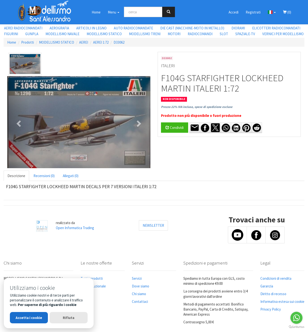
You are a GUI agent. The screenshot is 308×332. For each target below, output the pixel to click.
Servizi (137, 278)
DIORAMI (238, 28)
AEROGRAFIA (59, 28)
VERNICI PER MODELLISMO (283, 34)
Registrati (253, 12)
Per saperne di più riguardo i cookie (47, 304)
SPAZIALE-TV (245, 34)
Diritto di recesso (273, 294)
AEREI (83, 42)
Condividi (175, 127)
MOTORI (174, 34)
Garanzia (266, 286)
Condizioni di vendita (275, 278)
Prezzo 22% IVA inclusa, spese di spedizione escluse (196, 107)
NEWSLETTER (153, 225)
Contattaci (140, 301)
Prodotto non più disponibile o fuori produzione (201, 115)
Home (96, 12)
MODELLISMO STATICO (104, 34)
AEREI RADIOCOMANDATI (23, 28)
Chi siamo (139, 294)
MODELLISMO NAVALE (62, 34)
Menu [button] (113, 12)
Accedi (233, 12)
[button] (271, 12)
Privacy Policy (270, 309)
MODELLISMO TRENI (144, 34)
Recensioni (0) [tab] (44, 175)
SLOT (224, 34)
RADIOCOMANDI (200, 34)
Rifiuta (68, 317)
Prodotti (27, 42)
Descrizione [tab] (16, 175)
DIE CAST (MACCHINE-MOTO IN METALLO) (192, 28)
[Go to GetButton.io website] (296, 327)
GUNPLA (31, 34)
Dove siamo (140, 286)
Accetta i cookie (29, 317)
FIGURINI (11, 34)
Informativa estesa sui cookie (282, 301)
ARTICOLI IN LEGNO (91, 28)
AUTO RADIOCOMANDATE (133, 28)
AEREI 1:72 (101, 42)
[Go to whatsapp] (296, 318)
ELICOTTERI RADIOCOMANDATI (276, 28)
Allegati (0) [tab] (70, 175)
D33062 (119, 42)
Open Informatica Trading (75, 228)
